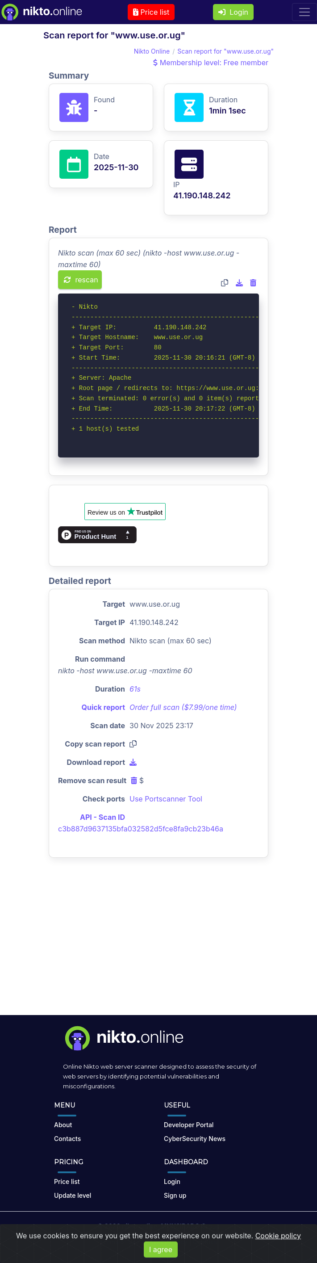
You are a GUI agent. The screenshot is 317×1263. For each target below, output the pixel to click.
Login (233, 12)
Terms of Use (120, 1242)
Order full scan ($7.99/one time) (183, 707)
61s (135, 688)
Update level (72, 1195)
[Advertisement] (158, 943)
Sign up (175, 1195)
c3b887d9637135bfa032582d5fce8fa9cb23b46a (140, 828)
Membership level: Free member (210, 62)
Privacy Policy (166, 1242)
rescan (81, 279)
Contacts (67, 1138)
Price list (151, 12)
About (63, 1125)
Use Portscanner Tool (165, 798)
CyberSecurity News (194, 1138)
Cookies (205, 1242)
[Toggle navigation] (304, 12)
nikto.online (139, 1226)
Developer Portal (188, 1125)
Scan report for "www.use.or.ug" (225, 51)
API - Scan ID (102, 817)
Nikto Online (152, 51)
